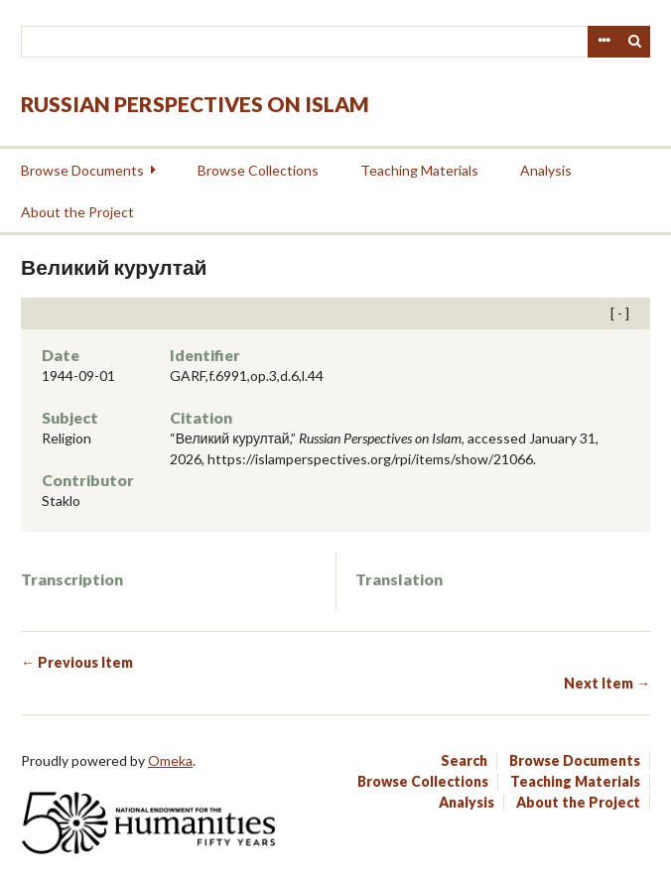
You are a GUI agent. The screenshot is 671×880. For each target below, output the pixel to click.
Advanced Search (603, 42)
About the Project (77, 211)
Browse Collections (258, 170)
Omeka (170, 760)
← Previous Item (77, 662)
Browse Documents (82, 170)
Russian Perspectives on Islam (195, 103)
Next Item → (607, 683)
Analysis (546, 170)
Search (635, 42)
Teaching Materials (419, 170)
